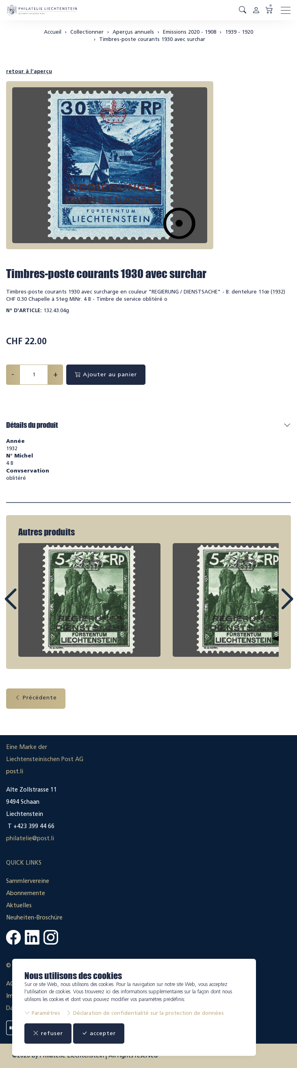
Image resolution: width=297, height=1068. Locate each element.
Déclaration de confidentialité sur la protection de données (145, 1013)
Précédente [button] (36, 697)
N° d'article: (24, 310)
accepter (99, 1033)
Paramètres (42, 1013)
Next (268, 606)
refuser (48, 1033)
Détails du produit (32, 425)
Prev (28, 606)
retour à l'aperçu (29, 71)
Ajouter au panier (106, 374)
